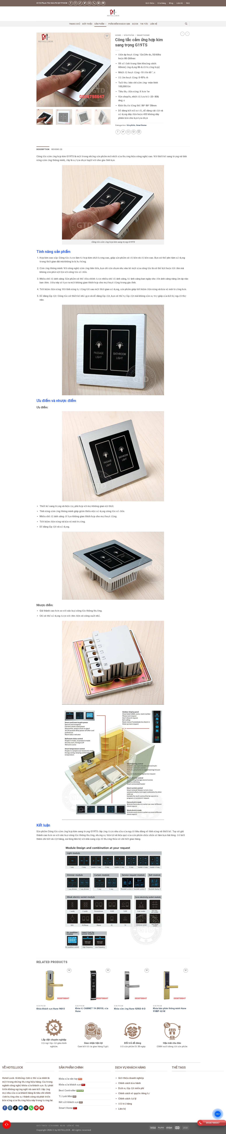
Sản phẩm (100, 23)
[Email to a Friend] (128, 132)
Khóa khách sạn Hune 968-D (50, 1009)
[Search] (186, 24)
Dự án (135, 24)
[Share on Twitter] (123, 132)
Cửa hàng (161, 3)
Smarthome (143, 35)
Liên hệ (180, 3)
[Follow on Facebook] (71, 3)
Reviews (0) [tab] (56, 149)
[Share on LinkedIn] (138, 132)
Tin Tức (144, 24)
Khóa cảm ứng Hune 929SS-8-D (130, 1009)
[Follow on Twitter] (85, 3)
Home (118, 35)
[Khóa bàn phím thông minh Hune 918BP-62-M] (171, 985)
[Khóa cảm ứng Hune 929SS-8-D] (132, 985)
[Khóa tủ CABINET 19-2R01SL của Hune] (93, 985)
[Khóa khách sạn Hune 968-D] (54, 985)
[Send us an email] (89, 3)
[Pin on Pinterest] (133, 132)
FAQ (188, 3)
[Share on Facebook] (117, 132)
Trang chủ (74, 24)
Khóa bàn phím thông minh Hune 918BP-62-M (169, 1010)
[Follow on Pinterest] (99, 3)
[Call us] (94, 3)
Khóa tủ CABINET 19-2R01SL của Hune (91, 1010)
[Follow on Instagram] (75, 3)
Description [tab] (42, 149)
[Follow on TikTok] (80, 3)
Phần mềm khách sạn (119, 24)
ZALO (217, 1114)
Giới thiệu (150, 3)
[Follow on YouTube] (103, 3)
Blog (171, 3)
